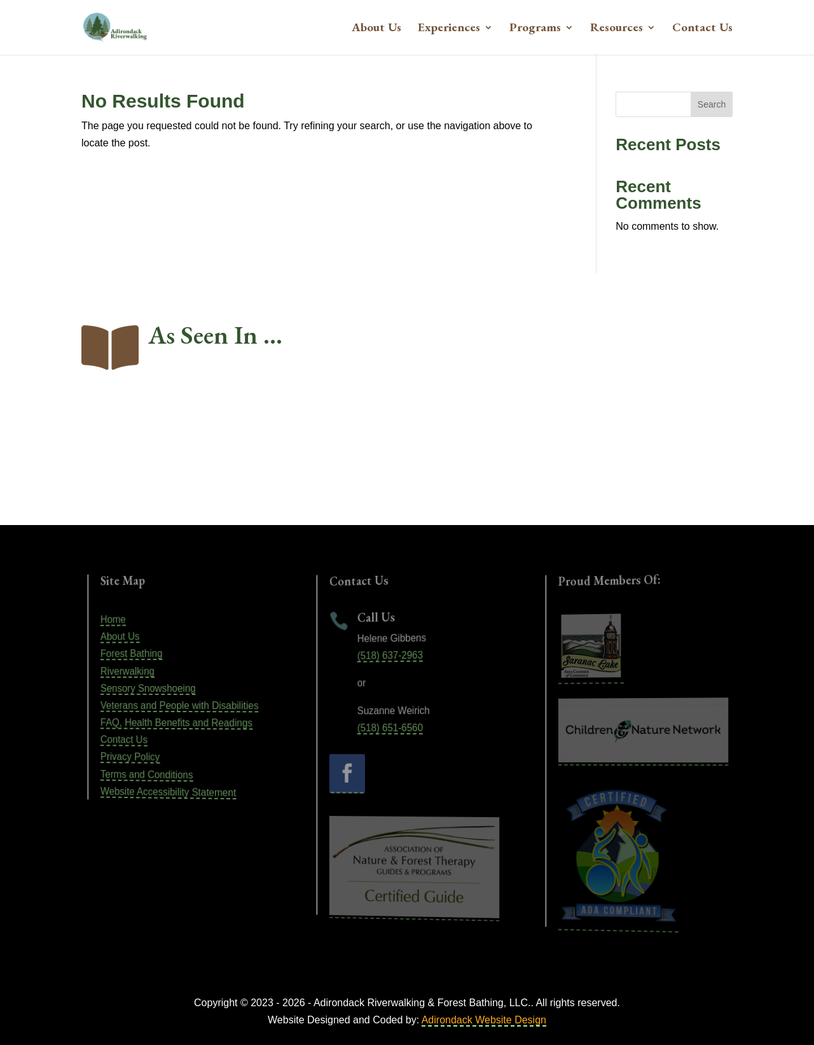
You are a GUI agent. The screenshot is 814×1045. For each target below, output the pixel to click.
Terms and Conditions (152, 774)
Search (712, 104)
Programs (535, 29)
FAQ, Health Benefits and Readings (178, 723)
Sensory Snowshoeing (154, 688)
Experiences (449, 29)
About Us (376, 29)
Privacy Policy (139, 756)
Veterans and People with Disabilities (180, 706)
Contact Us (702, 29)
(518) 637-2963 (393, 656)
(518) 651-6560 (393, 728)
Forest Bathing (140, 654)
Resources (616, 29)
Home (125, 621)
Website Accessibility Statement (170, 792)
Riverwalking (136, 671)
